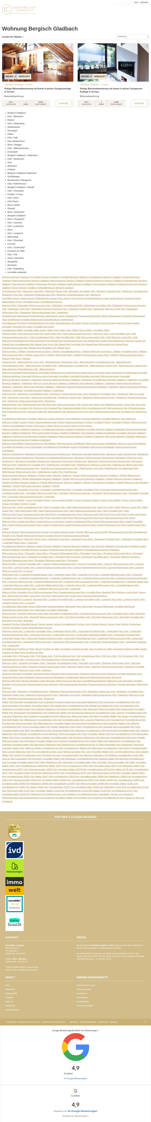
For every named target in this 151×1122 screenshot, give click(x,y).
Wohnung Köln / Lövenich (14, 564)
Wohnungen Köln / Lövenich (130, 567)
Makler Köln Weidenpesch (24, 720)
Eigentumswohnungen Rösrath (34, 532)
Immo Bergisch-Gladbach (127, 546)
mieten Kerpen (27, 298)
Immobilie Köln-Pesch (12, 518)
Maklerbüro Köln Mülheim (105, 755)
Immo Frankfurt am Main (31, 652)
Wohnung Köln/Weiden (13, 443)
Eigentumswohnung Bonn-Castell (88, 525)
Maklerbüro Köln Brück (56, 709)
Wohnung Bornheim (11, 681)
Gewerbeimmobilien (85, 1006)
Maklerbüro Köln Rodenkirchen (60, 745)
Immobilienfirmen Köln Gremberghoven (60, 748)
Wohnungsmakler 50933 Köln (27, 780)
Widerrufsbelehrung (88, 1022)
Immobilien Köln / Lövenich (99, 564)
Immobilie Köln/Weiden (13, 447)
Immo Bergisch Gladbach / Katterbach (98, 383)
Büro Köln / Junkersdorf (53, 635)
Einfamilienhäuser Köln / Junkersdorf (119, 642)
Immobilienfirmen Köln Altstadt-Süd (84, 706)
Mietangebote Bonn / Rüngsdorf (75, 553)
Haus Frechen (122, 624)
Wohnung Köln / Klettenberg (15, 305)
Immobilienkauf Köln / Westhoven (45, 394)
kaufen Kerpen (117, 298)
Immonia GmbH (59, 1022)
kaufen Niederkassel (68, 316)
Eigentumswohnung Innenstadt (16, 376)
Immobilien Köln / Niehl (61, 507)
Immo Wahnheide (37, 610)
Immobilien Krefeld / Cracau (23, 504)
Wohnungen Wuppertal (23, 677)
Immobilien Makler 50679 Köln (72, 769)
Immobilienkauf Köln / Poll (93, 656)
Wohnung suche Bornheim (119, 681)
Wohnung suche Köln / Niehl (134, 507)
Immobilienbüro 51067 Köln (62, 787)
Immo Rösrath (17, 536)
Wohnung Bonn (9, 592)
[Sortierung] (132, 36)
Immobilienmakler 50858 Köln (94, 776)
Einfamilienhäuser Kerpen (97, 298)
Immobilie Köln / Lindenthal (123, 582)
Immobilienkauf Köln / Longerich (17, 599)
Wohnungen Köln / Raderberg (113, 691)
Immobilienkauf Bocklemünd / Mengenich (65, 458)
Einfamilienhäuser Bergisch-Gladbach (102, 550)
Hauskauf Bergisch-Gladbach (76, 546)
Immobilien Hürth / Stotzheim (42, 663)
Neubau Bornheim (30, 681)
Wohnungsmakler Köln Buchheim (26, 759)
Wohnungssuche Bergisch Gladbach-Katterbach (81, 436)
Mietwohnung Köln (114, 405)
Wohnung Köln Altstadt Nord (15, 341)
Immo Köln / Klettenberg (31, 309)
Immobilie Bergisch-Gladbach (35, 550)
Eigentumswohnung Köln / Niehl (59, 511)
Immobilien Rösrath (59, 532)
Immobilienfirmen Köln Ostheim (133, 752)
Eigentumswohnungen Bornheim (43, 684)
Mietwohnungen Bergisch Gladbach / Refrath (69, 482)
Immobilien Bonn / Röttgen (134, 351)
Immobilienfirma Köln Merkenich (43, 734)
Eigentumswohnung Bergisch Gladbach (104, 281)
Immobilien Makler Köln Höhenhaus (59, 759)
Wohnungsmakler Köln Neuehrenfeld (116, 709)
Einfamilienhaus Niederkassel (44, 316)
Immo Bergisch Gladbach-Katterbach (98, 433)
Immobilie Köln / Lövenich (39, 564)
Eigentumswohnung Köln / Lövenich (99, 567)
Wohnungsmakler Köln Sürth (126, 727)
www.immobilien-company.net (25, 970)
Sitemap (113, 1022)
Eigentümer (10, 989)
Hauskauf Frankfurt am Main (126, 649)
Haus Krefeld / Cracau (118, 500)
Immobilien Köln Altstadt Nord (56, 348)
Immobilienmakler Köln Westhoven (67, 737)
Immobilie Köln (128, 412)
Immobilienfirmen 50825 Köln (21, 776)
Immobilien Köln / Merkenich (93, 291)
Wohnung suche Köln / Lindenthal (64, 589)
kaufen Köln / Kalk (58, 334)
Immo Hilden (60, 330)
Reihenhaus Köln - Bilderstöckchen (78, 362)
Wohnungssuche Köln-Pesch (37, 518)
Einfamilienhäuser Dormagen (41, 323)
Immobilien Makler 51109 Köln (50, 791)
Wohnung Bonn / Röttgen (14, 351)
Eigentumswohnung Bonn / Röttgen (43, 351)
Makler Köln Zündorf (11, 755)
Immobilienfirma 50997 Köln (67, 784)
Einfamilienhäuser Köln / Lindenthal (47, 575)
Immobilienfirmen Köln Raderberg (102, 723)
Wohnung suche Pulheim (66, 426)
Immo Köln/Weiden (34, 447)
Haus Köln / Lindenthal (86, 585)
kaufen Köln (99, 405)
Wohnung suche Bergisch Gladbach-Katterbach (35, 436)
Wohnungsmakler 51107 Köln (21, 791)
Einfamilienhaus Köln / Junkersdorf (92, 638)
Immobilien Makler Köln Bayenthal (70, 723)
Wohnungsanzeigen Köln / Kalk (96, 337)
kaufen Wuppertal (51, 674)
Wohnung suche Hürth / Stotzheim (35, 670)
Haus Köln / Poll (37, 660)
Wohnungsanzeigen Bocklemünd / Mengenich (24, 458)
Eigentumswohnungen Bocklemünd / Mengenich (59, 454)
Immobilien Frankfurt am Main (74, 649)
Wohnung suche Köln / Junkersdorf (18, 631)
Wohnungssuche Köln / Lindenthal (109, 578)
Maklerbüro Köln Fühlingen (15, 734)
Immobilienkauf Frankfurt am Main (18, 649)
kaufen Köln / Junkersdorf (26, 638)
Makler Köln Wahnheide (91, 748)
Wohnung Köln (41, 408)
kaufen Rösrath (76, 532)
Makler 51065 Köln (39, 787)
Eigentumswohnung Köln (34, 405)
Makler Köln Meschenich (109, 741)
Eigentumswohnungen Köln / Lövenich (63, 567)
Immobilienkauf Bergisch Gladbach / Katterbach (115, 380)
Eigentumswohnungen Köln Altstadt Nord (21, 348)
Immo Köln (88, 412)
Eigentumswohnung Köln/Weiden (40, 443)
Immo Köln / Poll (114, 656)
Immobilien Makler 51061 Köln (123, 784)
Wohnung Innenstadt (12, 373)
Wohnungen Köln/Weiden (102, 447)
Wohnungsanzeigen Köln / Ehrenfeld (57, 617)
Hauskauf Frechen (10, 624)
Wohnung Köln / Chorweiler (15, 490)
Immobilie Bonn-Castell (60, 525)
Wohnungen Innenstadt (60, 373)
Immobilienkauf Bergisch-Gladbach (18, 546)
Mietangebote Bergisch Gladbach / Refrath (49, 479)
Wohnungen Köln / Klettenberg (16, 312)
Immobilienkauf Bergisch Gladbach (105, 277)
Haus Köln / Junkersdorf (130, 631)
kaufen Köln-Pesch (137, 514)
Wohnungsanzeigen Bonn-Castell (116, 521)
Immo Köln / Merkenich (23, 295)
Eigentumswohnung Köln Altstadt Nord (82, 341)
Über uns (9, 1001)
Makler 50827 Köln (44, 776)
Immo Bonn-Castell (34, 521)
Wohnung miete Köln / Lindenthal (29, 585)
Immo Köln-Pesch (119, 514)
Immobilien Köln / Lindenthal (15, 578)
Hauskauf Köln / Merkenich (120, 291)
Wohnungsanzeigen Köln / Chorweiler (121, 493)
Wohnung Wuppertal (12, 674)
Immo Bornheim (19, 684)
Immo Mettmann (73, 419)
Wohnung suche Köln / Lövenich (17, 571)
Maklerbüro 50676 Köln (134, 766)
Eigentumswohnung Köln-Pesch (120, 518)
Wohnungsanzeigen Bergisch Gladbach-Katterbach (56, 433)
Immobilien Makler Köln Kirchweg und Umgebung (78, 798)
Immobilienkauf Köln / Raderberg (44, 691)
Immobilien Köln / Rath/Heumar (75, 465)
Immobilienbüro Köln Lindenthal (39, 702)
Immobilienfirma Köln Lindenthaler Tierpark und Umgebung (105, 794)
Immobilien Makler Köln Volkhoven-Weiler (21, 748)
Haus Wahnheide (84, 606)
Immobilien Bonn (25, 592)
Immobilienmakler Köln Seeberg (133, 730)
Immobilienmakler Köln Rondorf (43, 727)
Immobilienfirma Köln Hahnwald (97, 727)
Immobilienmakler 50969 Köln (16, 784)
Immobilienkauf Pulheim (21, 426)
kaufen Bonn (76, 596)
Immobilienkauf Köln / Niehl (36, 507)
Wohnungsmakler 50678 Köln (43, 769)
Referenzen (10, 1006)
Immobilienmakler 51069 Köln (89, 787)
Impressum (73, 1022)
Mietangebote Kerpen (12, 302)
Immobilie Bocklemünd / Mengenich (100, 454)
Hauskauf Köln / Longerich (45, 599)
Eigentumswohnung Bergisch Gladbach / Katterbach (67, 380)
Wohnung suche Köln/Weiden (132, 443)
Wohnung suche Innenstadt (45, 376)
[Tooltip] (98, 1030)
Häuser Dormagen (91, 323)
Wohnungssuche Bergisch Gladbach (67, 281)
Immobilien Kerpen (11, 298)
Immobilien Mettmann (37, 419)
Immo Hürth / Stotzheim (100, 663)
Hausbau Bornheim (127, 684)
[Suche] (118, 2)
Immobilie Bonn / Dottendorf (118, 539)
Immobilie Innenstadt (90, 376)
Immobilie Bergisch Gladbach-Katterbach (105, 429)
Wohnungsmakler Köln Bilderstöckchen (34, 723)
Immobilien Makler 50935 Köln (56, 780)
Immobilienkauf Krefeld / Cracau (17, 500)
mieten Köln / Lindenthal (76, 575)
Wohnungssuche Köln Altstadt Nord (46, 341)
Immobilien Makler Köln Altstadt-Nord (49, 706)
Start (7, 985)
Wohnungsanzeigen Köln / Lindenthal (92, 582)
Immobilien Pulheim (120, 422)
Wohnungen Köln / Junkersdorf (49, 642)
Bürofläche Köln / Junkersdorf (104, 631)
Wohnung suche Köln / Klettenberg (121, 309)
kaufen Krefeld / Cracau (70, 500)
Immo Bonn (46, 596)
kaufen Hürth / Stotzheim (89, 667)
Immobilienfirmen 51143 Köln (79, 791)
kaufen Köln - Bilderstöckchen (120, 366)
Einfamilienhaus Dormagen (69, 323)
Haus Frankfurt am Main (100, 649)
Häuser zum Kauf (84, 989)
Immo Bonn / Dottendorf (93, 539)
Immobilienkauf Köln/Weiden (56, 447)
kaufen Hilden (46, 330)
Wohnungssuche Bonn (18, 596)
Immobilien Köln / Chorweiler (97, 490)
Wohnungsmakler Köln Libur (77, 752)
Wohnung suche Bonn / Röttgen (106, 351)
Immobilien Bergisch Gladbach (45, 277)
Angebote (9, 997)
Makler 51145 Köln (102, 791)
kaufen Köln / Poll (31, 656)
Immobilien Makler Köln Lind (104, 752)
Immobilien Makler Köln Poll (101, 734)
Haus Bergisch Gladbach (24, 284)
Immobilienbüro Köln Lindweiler (35, 737)
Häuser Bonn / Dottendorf (46, 539)
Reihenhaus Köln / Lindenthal (16, 575)
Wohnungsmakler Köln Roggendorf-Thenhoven (121, 745)
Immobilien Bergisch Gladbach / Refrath (28, 482)
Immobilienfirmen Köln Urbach (82, 741)
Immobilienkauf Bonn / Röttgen (75, 351)
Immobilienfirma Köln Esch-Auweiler (128, 737)
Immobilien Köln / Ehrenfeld (88, 617)
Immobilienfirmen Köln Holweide (92, 759)
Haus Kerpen (64, 298)
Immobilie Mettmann (110, 419)
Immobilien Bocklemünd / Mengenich (44, 461)
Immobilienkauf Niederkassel (15, 316)
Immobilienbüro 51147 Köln (125, 791)
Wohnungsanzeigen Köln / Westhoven (37, 401)
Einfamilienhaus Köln (17, 412)
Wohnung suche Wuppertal (103, 674)
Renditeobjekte (83, 1001)
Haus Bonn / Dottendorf (70, 539)
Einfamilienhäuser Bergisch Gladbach (56, 288)
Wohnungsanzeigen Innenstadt (115, 376)
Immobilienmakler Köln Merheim (77, 755)
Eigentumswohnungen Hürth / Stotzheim (58, 667)
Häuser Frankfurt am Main (47, 649)
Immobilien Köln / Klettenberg (110, 305)
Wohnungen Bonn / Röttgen (68, 355)
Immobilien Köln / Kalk (125, 334)
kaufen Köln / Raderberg (24, 695)
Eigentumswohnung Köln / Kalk (82, 334)
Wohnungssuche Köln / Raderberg (53, 695)
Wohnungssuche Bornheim (69, 681)
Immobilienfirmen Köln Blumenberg (131, 734)
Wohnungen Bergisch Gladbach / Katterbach (45, 387)
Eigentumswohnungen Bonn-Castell (32, 525)
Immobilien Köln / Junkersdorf (50, 631)
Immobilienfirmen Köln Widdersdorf (43, 713)
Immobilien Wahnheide (57, 610)
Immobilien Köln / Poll (12, 656)
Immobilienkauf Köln (96, 408)
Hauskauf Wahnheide (103, 606)
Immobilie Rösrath (53, 536)
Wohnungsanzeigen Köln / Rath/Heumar (34, 468)
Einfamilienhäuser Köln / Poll (15, 660)
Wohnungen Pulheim (44, 426)
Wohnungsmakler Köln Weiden (16, 706)
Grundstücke (82, 993)
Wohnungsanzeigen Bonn (46, 592)
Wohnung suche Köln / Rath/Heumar (108, 465)
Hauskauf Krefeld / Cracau (94, 500)
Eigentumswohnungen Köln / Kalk (18, 337)
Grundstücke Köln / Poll (69, 656)
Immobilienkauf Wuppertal (77, 677)
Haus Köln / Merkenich (44, 291)
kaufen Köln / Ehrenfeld (134, 613)
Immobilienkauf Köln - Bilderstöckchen (113, 362)
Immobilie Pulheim (102, 422)
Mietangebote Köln (57, 412)
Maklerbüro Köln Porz (25, 752)
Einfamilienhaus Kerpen (46, 298)
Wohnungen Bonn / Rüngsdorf (128, 553)
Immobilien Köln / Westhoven (114, 394)
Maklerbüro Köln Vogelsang (26, 716)
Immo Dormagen (108, 323)
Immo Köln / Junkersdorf (76, 635)
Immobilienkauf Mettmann (14, 419)
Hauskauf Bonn (109, 592)
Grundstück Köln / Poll (132, 656)
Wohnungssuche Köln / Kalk (36, 334)
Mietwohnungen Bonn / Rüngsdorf (29, 560)
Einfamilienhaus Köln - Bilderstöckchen (36, 369)
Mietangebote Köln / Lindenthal (60, 585)
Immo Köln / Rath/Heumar (105, 468)
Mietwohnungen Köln (12, 405)
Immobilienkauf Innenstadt (134, 373)
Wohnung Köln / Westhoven (15, 394)
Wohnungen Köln (74, 412)
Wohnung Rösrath (10, 532)
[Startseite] (19, 9)
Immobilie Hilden (32, 330)
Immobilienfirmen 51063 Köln (16, 787)
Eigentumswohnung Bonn (95, 596)
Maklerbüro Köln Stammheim (60, 762)
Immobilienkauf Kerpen (51, 302)
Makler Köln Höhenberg (74, 730)
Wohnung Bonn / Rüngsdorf (79, 557)
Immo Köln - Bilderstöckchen (47, 362)
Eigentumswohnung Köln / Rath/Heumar (73, 468)
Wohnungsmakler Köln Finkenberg (18, 741)
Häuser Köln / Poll (48, 656)
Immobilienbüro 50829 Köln (67, 776)
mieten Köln (129, 405)
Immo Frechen (92, 624)
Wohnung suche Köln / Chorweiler (53, 493)
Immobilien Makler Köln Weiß (16, 730)
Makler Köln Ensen (11, 737)
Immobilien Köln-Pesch (62, 518)
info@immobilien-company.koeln (25, 967)
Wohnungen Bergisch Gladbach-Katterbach (125, 436)
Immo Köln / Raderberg (81, 695)
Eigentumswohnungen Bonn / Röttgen (100, 355)
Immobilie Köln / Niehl (118, 511)
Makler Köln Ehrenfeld (12, 702)
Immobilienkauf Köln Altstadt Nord (31, 344)
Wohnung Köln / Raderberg (15, 691)
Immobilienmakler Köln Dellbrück (29, 709)
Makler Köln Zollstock (129, 723)
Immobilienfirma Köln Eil (87, 745)
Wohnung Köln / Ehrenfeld (14, 613)
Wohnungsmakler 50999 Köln (95, 784)
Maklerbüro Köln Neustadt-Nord (110, 720)
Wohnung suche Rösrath (96, 532)
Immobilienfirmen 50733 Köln (101, 769)
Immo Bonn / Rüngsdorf (102, 553)
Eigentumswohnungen (86, 985)
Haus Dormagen (124, 323)
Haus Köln (141, 405)
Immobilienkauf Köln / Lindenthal (44, 578)
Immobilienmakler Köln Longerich (78, 720)
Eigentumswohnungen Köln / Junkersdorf (21, 635)
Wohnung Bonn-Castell (13, 521)
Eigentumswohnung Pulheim (79, 422)
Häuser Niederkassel (111, 316)
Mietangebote (82, 997)
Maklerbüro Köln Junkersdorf (101, 702)
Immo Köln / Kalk (106, 334)
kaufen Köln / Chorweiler (24, 493)
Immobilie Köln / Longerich (71, 599)
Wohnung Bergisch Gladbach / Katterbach (22, 380)
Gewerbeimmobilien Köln (75, 408)
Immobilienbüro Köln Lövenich (110, 713)
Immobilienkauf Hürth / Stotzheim (72, 663)
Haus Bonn (35, 596)
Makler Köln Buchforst (118, 759)
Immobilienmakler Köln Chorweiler (91, 762)
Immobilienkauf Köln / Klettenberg (80, 305)
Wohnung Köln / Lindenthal (31, 582)
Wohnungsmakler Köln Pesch (73, 734)
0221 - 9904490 (141, 2)
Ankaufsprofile (11, 993)
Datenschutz (103, 1022)
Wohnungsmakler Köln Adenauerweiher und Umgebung (28, 798)
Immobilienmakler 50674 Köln (108, 766)
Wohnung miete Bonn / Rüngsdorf (62, 560)
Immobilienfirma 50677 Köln (15, 769)
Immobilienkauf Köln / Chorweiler (67, 490)
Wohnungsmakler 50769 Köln (106, 773)
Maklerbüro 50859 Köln (120, 776)
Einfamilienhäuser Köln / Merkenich (84, 295)
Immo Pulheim (85, 426)
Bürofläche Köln (9, 408)
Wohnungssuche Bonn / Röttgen (17, 355)
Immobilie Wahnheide (124, 606)
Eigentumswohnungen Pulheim (50, 422)
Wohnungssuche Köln (117, 408)
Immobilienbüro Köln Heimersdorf (102, 730)
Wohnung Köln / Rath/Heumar (16, 465)
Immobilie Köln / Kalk (70, 337)
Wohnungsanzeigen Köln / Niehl (87, 507)
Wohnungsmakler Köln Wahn (121, 762)
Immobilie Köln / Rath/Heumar (45, 465)
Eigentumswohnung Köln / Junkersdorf (57, 638)
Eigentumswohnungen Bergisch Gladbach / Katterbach (93, 387)
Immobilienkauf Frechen (73, 624)
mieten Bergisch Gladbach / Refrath (63, 475)
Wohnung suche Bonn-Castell (57, 521)
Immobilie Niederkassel (32, 320)
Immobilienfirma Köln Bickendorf (83, 709)
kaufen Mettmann (56, 419)
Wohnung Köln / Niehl (12, 507)
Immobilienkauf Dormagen (14, 323)
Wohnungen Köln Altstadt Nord (113, 344)
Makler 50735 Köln (124, 769)
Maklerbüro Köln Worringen (97, 737)
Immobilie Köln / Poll (75, 660)
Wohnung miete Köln (37, 412)
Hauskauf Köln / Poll (55, 660)
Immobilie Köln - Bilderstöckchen (89, 366)
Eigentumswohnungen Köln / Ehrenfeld (20, 617)
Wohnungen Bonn (61, 596)
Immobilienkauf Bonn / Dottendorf (18, 539)
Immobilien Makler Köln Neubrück (51, 741)
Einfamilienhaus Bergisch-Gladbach (66, 550)
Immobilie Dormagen (22, 327)
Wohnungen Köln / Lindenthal (112, 585)
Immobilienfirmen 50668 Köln (34, 766)
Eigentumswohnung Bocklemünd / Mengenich (121, 461)
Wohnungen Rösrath (34, 536)
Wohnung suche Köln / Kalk (124, 337)
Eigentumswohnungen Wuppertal (105, 677)
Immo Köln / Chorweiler (40, 490)
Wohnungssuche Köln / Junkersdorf (126, 638)
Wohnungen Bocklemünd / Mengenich (80, 461)
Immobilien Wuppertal (32, 674)
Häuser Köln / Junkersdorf (77, 631)
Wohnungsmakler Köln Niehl (85, 716)
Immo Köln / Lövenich (12, 567)
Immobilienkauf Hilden (12, 330)
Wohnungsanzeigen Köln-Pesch (89, 518)
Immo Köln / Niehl (111, 507)
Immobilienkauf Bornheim (94, 681)
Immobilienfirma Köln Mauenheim (55, 716)
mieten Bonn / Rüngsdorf (48, 553)
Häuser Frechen (107, 624)
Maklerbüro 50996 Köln (42, 784)
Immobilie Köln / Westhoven (56, 397)
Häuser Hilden (85, 330)
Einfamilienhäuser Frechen (33, 624)
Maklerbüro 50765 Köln (53, 773)
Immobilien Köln (25, 408)
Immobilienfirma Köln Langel (49, 752)
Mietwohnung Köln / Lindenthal (59, 582)
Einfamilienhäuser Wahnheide (61, 606)
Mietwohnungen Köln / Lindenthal (126, 575)
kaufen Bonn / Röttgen (44, 355)
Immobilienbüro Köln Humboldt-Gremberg (42, 755)
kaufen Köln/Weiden (80, 447)
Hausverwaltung (12, 1010)
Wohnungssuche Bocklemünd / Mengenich (106, 458)
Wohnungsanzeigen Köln (69, 405)
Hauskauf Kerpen (132, 298)
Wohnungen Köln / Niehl (32, 511)
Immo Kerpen (77, 298)
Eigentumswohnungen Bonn (72, 592)
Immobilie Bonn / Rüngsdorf (52, 557)
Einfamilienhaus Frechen (40, 628)
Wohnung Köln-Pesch (12, 514)
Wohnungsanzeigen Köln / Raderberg (110, 695)
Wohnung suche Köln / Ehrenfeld (43, 613)
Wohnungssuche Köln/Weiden (71, 443)
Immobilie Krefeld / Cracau (45, 500)
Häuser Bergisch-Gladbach (49, 546)
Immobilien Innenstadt (69, 376)
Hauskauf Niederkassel (90, 316)
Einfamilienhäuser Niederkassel (58, 320)
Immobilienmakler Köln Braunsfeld (70, 702)
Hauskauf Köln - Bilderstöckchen (17, 362)
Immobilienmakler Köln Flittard (31, 762)
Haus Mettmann (128, 419)
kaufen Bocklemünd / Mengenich (132, 454)
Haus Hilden (72, 330)
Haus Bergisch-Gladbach (102, 546)
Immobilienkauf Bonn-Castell (86, 521)
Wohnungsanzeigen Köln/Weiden (101, 443)
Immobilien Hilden (101, 330)
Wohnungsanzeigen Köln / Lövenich (69, 564)
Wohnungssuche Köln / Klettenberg (46, 305)
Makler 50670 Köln (58, 766)
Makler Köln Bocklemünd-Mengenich (77, 713)
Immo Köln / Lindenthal (99, 575)
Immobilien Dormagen (43, 327)
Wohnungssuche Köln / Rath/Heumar (33, 472)
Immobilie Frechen (19, 628)
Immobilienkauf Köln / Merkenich (17, 291)
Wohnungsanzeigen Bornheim (73, 684)
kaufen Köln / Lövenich (34, 567)
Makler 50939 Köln (109, 780)
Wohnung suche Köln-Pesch (96, 514)
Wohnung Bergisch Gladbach (16, 277)
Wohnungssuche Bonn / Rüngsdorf (18, 553)
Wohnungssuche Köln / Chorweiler (86, 493)
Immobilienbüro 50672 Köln (80, 766)
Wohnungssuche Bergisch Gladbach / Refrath (23, 475)
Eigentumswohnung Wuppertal (49, 677)
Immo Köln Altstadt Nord (59, 344)
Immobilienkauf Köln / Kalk (47, 337)
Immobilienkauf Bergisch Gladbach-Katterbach (64, 429)
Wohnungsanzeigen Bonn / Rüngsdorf (20, 557)
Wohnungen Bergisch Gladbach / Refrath (40, 486)
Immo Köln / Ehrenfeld (22, 621)
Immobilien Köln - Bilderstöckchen (57, 366)
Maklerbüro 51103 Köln (115, 787)
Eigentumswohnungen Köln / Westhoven (80, 394)
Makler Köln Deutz (110, 706)
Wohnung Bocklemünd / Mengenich (19, 454)
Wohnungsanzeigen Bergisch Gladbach (30, 281)
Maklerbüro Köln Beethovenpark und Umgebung (54, 794)
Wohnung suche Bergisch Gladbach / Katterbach (56, 383)
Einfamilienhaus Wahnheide (15, 610)
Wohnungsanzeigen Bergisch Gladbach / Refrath (104, 475)
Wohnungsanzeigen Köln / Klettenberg (50, 312)
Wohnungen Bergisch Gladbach (51, 284)
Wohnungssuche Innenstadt (35, 373)
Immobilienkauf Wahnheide (15, 606)
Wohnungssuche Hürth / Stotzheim (118, 667)
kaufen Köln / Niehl (11, 511)
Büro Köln (51, 405)
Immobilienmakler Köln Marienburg (28, 745)
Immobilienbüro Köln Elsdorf (116, 748)
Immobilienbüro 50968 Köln (131, 780)
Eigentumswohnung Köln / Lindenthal (30, 589)
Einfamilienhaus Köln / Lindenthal (77, 578)
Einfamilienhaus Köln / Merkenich (51, 295)
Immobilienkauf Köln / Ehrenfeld (74, 613)
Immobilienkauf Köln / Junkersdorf (18, 642)
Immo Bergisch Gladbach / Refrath (107, 482)
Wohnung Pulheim (10, 422)
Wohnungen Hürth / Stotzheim (126, 663)
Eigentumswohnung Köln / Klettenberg (61, 309)
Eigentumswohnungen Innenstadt (88, 373)
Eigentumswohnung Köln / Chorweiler (37, 497)
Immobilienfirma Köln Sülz (127, 702)
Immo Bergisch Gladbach (105, 284)
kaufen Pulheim (27, 422)
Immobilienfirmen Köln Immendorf (46, 730)
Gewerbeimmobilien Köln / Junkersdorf (106, 635)
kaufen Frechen (53, 624)
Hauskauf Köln (55, 408)
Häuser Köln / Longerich (23, 603)
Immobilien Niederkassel (133, 316)
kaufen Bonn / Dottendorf (25, 543)
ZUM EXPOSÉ (64, 103)
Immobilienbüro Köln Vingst (15, 727)
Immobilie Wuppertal (126, 674)
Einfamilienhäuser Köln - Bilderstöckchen (21, 366)
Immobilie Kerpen (31, 302)
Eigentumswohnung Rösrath (75, 536)
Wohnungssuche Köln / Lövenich (128, 564)
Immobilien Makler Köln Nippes (114, 716)
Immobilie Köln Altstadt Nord (84, 344)
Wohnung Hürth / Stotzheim (15, 663)
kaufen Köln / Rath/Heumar (64, 472)
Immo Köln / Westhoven (30, 397)
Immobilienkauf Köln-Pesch (70, 514)
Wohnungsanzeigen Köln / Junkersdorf (83, 642)
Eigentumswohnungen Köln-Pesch (39, 514)
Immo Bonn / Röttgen (20, 358)
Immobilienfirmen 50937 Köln (85, 780)
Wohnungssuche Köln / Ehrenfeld (106, 613)
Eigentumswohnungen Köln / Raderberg (79, 691)
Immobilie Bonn (93, 592)
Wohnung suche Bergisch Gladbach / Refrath (91, 479)
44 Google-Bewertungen (75, 1078)
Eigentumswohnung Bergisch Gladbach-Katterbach (26, 440)
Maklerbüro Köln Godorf (70, 727)
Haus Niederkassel (11, 320)
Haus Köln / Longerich (121, 599)
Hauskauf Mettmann (91, 419)
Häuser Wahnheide (37, 606)
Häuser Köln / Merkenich (67, 291)
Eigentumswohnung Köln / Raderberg (36, 699)
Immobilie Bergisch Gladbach (74, 277)
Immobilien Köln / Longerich (97, 599)
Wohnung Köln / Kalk (12, 334)
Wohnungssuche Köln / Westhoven (110, 397)
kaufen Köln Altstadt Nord (113, 341)
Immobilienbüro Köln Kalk (50, 720)
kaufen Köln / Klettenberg (92, 309)
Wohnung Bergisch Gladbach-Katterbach (21, 429)
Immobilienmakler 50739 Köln (27, 773)
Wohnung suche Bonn (127, 592)
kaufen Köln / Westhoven (81, 397)
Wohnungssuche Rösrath (120, 532)
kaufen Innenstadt (113, 373)
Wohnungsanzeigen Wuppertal (75, 674)
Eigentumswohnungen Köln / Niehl (91, 511)
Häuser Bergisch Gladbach (24, 288)
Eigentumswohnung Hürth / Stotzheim (20, 667)
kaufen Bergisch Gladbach (79, 284)
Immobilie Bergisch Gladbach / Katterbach (44, 390)
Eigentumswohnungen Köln (107, 412)
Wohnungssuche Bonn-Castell (118, 525)
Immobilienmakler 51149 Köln (16, 794)
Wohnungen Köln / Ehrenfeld (115, 617)
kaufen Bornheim (47, 681)
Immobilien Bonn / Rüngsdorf (106, 557)
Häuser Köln (87, 405)
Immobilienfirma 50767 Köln (78, 773)
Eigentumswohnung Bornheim (102, 684)
